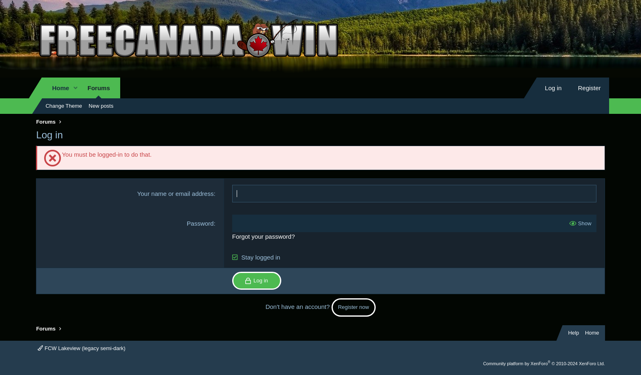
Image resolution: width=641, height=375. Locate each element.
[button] (75, 88)
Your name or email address (175, 193)
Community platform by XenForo (544, 363)
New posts (101, 106)
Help (573, 333)
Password (200, 223)
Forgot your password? (263, 236)
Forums (98, 87)
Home (60, 87)
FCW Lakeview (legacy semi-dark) (82, 348)
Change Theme (63, 106)
